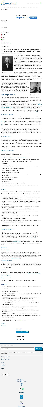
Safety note (3, 364)
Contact (27, 3)
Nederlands (3, 35)
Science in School (19, 15)
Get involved (35, 7)
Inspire (15, 7)
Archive (2, 368)
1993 (4, 121)
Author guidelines (4, 9)
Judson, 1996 (22, 92)
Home (2, 7)
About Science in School (5, 356)
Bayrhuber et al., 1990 (21, 108)
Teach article (33, 17)
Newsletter (32, 3)
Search (37, 3)
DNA (6, 29)
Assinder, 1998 (34, 111)
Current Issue (6, 7)
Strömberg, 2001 (16, 241)
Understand (20, 7)
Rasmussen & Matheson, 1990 (7, 107)
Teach (24, 7)
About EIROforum (4, 358)
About (31, 7)
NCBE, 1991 (28, 108)
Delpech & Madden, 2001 (15, 258)
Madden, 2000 (33, 237)
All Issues (12, 7)
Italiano (3, 39)
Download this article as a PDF (22, 331)
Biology (5, 27)
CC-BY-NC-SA (3, 325)
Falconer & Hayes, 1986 (35, 103)
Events (27, 7)
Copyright (3, 362)
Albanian (3, 34)
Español (3, 40)
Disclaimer (3, 365)
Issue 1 (28, 15)
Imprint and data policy (5, 359)
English (3, 37)
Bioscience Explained (20, 320)
